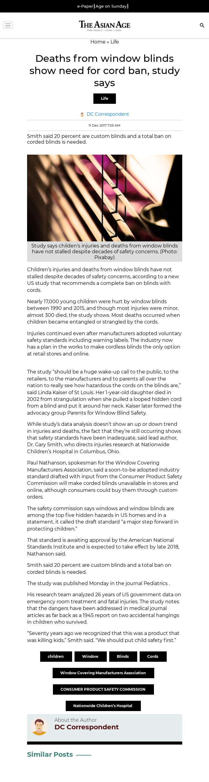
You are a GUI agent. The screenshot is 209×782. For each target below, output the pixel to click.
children (56, 656)
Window (90, 656)
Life (104, 98)
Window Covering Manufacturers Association (103, 673)
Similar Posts (50, 754)
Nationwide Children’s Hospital (103, 705)
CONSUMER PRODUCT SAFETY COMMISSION (103, 689)
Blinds (123, 656)
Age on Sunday (111, 6)
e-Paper (85, 6)
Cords (153, 656)
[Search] (202, 26)
